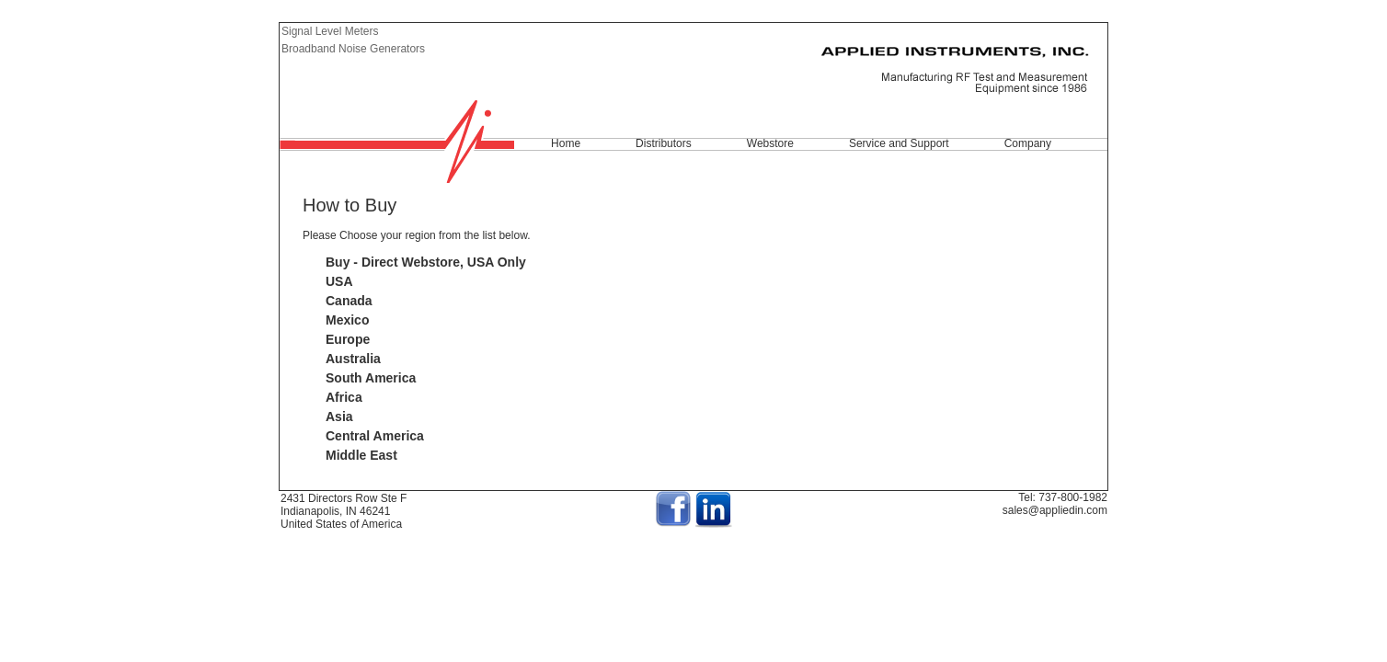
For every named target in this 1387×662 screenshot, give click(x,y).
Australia (353, 358)
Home (565, 143)
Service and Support (899, 143)
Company (1027, 143)
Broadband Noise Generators (353, 48)
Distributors (664, 143)
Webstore (770, 143)
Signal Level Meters (329, 31)
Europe (348, 339)
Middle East (361, 455)
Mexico (347, 320)
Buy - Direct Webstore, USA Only (426, 262)
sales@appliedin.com (1055, 510)
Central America (375, 435)
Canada (349, 300)
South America (371, 378)
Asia (339, 416)
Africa (344, 397)
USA (339, 281)
